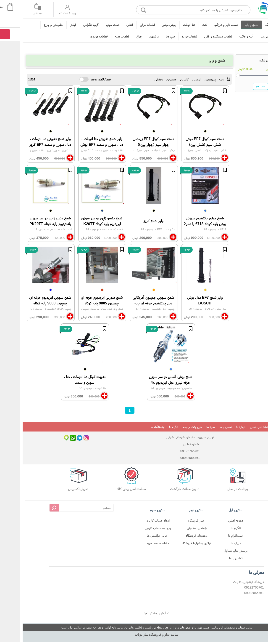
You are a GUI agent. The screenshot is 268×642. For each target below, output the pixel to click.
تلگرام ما (151, 427)
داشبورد (131, 36)
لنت (182, 24)
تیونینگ (247, 24)
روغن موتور (146, 24)
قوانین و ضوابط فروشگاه (174, 543)
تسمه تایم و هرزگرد (203, 24)
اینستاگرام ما (135, 427)
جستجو (237, 86)
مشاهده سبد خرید (135, 543)
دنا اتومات (166, 24)
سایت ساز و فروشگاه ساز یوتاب (134, 634)
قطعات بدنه (99, 36)
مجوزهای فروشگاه (174, 535)
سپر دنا (147, 36)
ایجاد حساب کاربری (135, 520)
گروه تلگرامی (68, 24)
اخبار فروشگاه (174, 520)
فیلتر (50, 24)
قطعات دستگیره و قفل (196, 36)
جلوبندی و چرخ (30, 24)
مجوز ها (188, 427)
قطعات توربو (167, 36)
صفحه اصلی (213, 520)
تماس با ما (203, 427)
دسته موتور (90, 24)
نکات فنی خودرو (236, 427)
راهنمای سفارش (174, 528)
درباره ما (218, 427)
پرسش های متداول (213, 550)
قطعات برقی (125, 24)
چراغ (117, 36)
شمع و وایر (229, 24)
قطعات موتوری (76, 36)
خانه (262, 24)
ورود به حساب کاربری (135, 528)
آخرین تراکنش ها (135, 535)
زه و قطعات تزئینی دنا (251, 36)
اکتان (107, 24)
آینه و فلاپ (224, 36)
